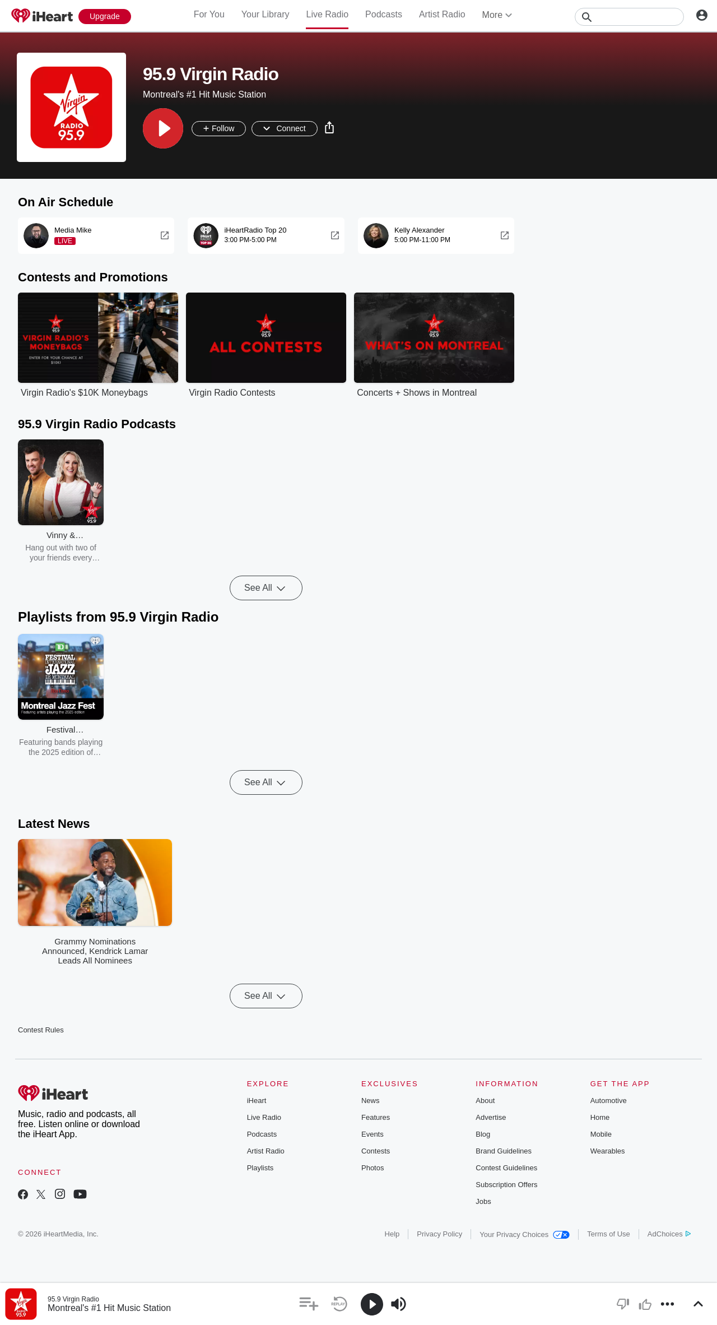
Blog (483, 1134)
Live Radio (327, 14)
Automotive (608, 1100)
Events (372, 1134)
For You (209, 14)
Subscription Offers (506, 1184)
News (370, 1100)
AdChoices (669, 1234)
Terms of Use (608, 1234)
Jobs (483, 1201)
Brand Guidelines (504, 1151)
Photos (372, 1168)
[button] (163, 128)
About (485, 1100)
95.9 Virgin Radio (73, 1299)
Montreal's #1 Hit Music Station (109, 1308)
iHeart (257, 1100)
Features (375, 1117)
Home (600, 1117)
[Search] (629, 17)
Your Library (265, 14)
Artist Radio (442, 14)
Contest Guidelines (506, 1168)
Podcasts (383, 14)
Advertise (491, 1117)
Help (392, 1234)
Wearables (607, 1151)
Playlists (260, 1168)
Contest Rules (41, 1030)
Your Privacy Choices (524, 1234)
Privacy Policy (439, 1234)
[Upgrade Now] (104, 16)
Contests (375, 1151)
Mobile (601, 1134)
